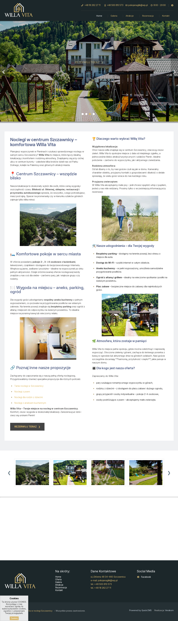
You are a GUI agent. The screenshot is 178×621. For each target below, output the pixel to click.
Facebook (145, 577)
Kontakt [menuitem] (165, 16)
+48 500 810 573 (115, 5)
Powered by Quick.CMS (140, 610)
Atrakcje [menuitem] (130, 16)
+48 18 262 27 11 (92, 5)
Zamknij (14, 618)
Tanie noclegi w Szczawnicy (29, 385)
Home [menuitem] (99, 16)
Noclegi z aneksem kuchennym (30, 402)
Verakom (169, 610)
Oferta (58, 579)
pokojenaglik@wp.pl (138, 5)
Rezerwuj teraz (87, 64)
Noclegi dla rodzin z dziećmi (28, 397)
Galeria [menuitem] (114, 16)
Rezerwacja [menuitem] (148, 16)
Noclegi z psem (22, 391)
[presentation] (9, 473)
